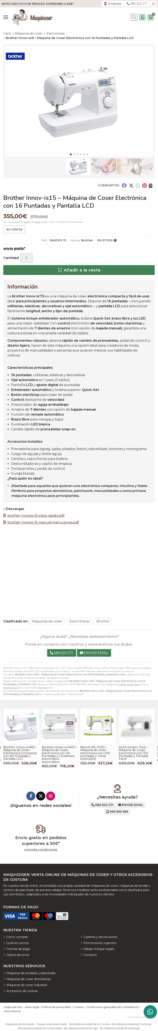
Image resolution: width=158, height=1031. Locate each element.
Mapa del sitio (13, 1007)
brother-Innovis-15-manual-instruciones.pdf (43, 522)
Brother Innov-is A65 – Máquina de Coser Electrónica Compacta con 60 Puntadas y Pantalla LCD (58, 753)
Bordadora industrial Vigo (81, 1028)
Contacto (90, 955)
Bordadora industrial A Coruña (89, 1024)
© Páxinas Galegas (141, 1017)
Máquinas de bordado (20, 1024)
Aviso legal (32, 1007)
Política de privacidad (55, 1007)
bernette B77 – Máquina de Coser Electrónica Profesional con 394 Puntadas (21, 751)
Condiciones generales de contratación (112, 1007)
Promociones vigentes (100, 943)
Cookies (78, 1007)
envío (26, 222)
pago (37, 222)
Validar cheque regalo (99, 949)
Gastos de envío (17, 955)
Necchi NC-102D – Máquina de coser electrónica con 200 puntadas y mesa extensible (134, 753)
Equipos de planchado (52, 1024)
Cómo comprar (17, 937)
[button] (71, 154)
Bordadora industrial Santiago (120, 1028)
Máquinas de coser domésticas (28, 979)
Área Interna (12, 1011)
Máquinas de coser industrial (26, 985)
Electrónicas (10, 687)
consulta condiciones (40, 849)
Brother (43, 687)
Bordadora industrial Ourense (131, 1024)
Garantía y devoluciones (100, 937)
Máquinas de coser (129, 684)
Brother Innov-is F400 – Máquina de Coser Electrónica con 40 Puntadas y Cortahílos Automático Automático (98, 754)
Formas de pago (18, 949)
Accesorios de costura (22, 991)
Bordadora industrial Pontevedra (40, 1028)
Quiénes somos (17, 943)
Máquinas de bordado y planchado (31, 973)
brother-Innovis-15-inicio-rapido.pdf (36, 516)
